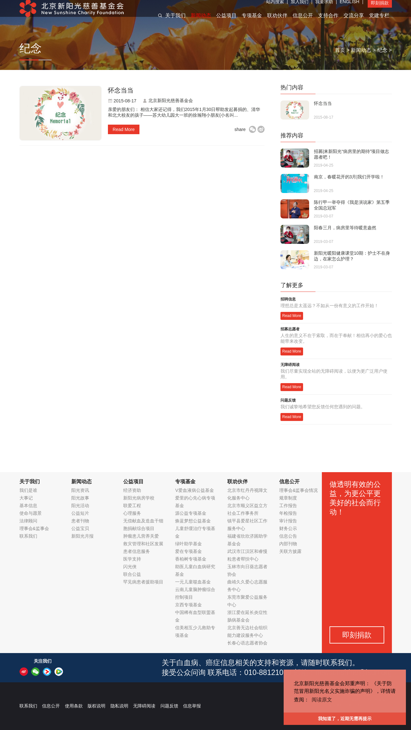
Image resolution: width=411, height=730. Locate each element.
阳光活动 (80, 505)
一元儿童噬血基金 (193, 581)
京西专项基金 (188, 604)
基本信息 (28, 505)
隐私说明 (119, 705)
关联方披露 (290, 551)
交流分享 (354, 21)
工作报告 (288, 505)
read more (124, 129)
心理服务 (132, 513)
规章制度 (288, 497)
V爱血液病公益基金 (194, 490)
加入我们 (299, 7)
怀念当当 (120, 90)
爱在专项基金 (188, 551)
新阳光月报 (82, 536)
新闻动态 (201, 21)
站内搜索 (275, 7)
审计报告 (288, 520)
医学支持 (132, 558)
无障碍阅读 (144, 705)
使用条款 (74, 705)
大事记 (26, 497)
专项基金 (252, 21)
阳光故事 (80, 497)
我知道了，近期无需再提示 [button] (345, 718)
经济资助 (132, 490)
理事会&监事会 (34, 528)
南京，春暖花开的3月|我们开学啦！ (349, 176)
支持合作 (328, 21)
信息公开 (303, 21)
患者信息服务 (136, 551)
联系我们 (28, 536)
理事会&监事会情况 (298, 490)
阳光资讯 (80, 490)
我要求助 (324, 7)
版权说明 (96, 705)
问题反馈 (169, 705)
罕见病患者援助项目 (143, 581)
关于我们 (175, 21)
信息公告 (288, 536)
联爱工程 (132, 505)
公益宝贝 (80, 528)
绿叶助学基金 (188, 543)
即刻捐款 (380, 9)
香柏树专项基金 (190, 558)
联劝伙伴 (277, 21)
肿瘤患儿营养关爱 (141, 536)
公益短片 (80, 513)
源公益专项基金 (190, 513)
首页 (340, 50)
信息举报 (192, 705)
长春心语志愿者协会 (247, 642)
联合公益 (132, 574)
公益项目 (226, 21)
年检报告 (288, 513)
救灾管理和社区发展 (143, 543)
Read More (291, 315)
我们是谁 (28, 490)
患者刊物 (80, 520)
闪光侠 (130, 566)
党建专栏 (379, 21)
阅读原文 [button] (322, 699)
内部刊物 (288, 543)
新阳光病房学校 (138, 497)
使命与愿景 (30, 513)
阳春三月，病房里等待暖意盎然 (345, 227)
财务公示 (288, 528)
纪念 (382, 50)
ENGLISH (349, 7)
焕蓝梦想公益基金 (193, 520)
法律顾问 (28, 520)
